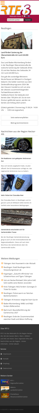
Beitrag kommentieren (19, 123)
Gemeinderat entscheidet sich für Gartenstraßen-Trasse (13, 231)
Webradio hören (15, 16)
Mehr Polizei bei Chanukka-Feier (12, 195)
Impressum (7, 354)
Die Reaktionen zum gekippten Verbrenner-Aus (16, 159)
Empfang (6, 363)
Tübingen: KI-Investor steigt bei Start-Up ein (21, 300)
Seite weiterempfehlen (19, 117)
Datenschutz (7, 368)
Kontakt (5, 359)
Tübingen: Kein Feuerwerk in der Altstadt (19, 263)
